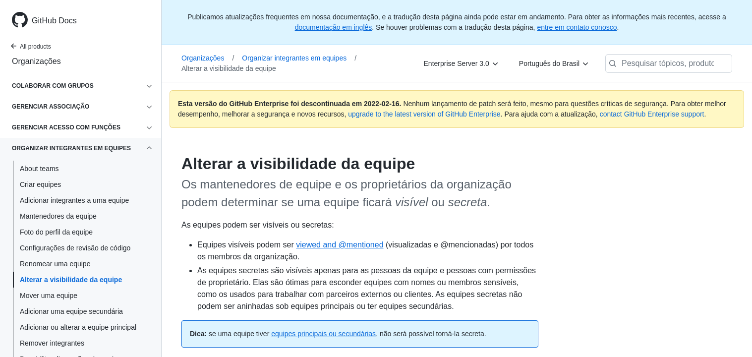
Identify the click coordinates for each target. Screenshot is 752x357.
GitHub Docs (54, 20)
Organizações (36, 61)
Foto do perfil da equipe (56, 232)
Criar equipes (40, 184)
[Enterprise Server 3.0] (461, 63)
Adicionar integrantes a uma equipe (74, 200)
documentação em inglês (333, 27)
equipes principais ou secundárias (323, 334)
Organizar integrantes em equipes (299, 58)
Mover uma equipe (48, 295)
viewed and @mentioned (339, 244)
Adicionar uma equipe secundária (71, 311)
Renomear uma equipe (55, 264)
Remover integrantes (52, 343)
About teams (39, 169)
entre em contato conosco (577, 27)
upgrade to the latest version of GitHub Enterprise (424, 114)
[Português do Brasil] (554, 63)
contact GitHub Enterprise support (652, 114)
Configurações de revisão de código (75, 248)
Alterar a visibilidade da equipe (71, 280)
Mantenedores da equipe (58, 216)
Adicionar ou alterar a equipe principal (78, 327)
